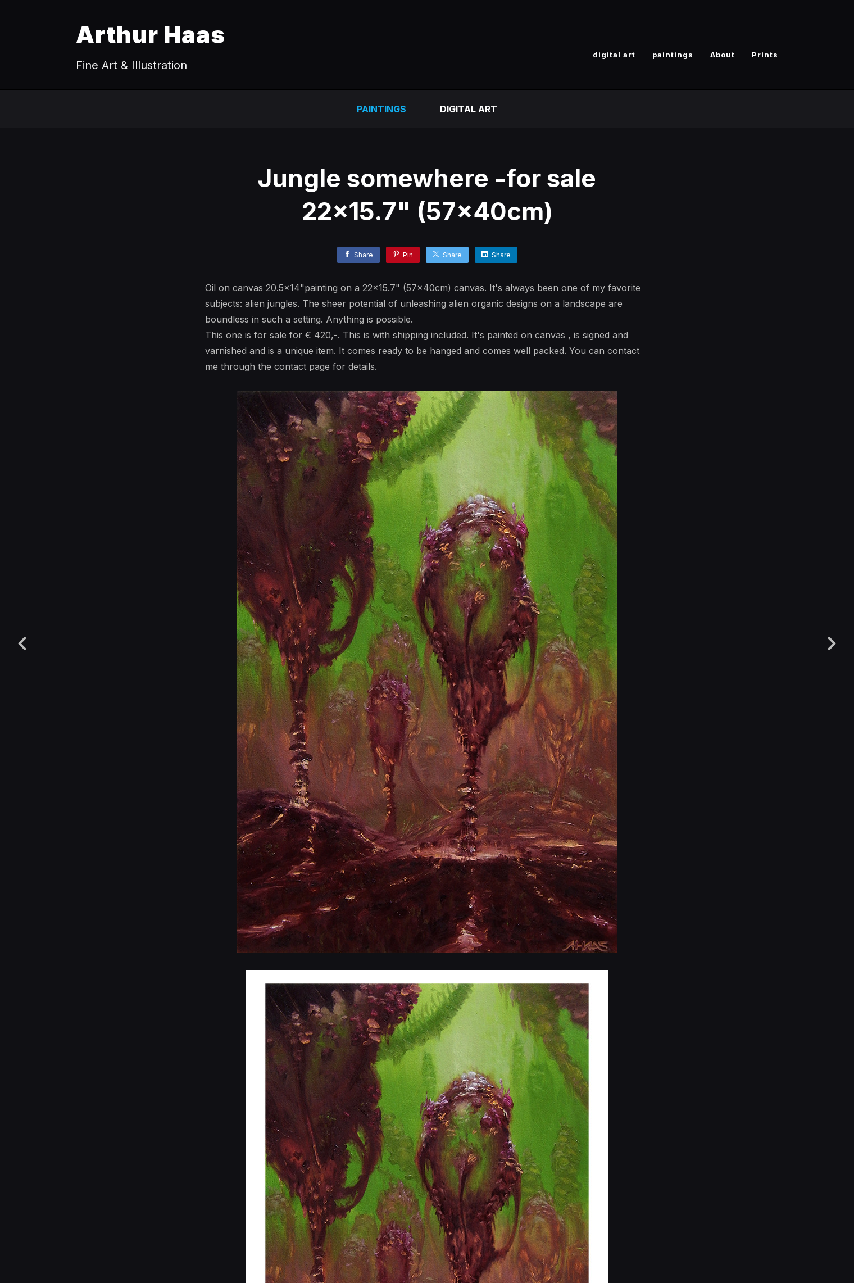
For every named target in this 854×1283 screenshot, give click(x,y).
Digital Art (468, 109)
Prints (765, 54)
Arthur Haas (150, 34)
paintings (672, 54)
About (722, 54)
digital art (614, 54)
